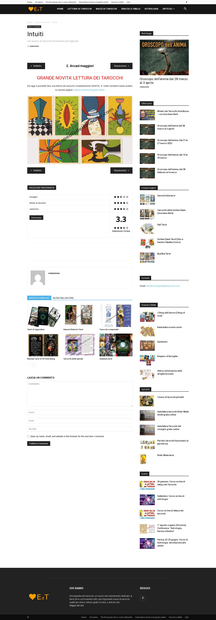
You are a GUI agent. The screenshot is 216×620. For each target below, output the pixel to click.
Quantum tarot (106, 359)
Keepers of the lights (167, 356)
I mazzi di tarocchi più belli (170, 397)
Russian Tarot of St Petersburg (41, 359)
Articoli (169, 8)
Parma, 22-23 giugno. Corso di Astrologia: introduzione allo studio (172, 542)
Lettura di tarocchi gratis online (89, 90)
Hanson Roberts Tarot (73, 329)
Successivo (121, 65)
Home (29, 2)
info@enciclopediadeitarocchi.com (163, 285)
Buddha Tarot (164, 254)
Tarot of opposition (35, 329)
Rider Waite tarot (165, 455)
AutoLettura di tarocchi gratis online (93, 2)
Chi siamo (39, 2)
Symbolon (162, 342)
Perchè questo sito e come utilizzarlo (61, 2)
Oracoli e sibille (117, 2)
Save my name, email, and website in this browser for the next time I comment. (67, 436)
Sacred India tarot (166, 195)
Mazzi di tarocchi (106, 8)
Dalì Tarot (162, 224)
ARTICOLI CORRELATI (39, 298)
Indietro (36, 65)
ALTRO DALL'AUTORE (63, 298)
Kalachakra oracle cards (169, 327)
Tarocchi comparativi (109, 329)
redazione (34, 46)
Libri (128, 2)
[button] (185, 9)
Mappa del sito (77, 605)
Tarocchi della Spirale (73, 359)
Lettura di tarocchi (80, 8)
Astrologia (151, 8)
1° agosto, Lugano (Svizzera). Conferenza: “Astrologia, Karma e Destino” (172, 528)
